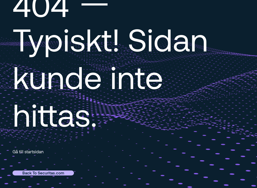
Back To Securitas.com (43, 173)
